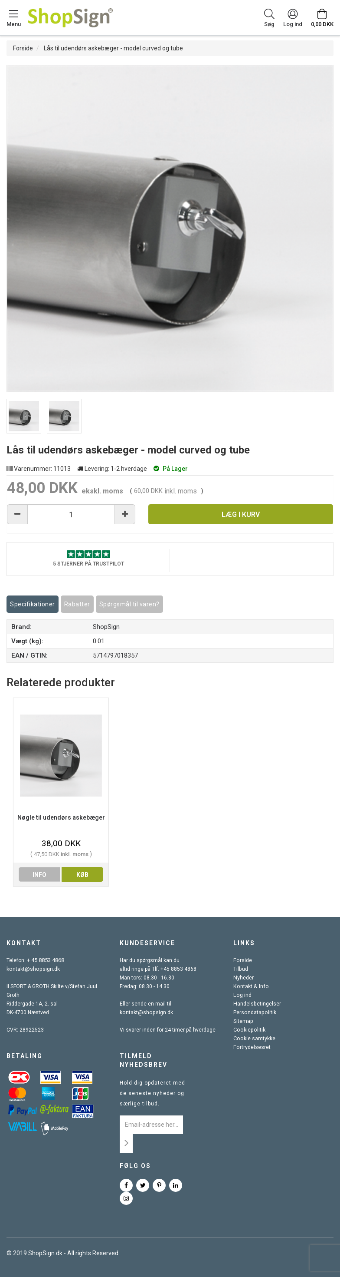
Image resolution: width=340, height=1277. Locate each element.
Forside (23, 48)
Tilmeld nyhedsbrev (143, 1060)
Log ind (242, 995)
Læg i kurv (241, 514)
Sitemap (243, 1021)
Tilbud (240, 969)
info (39, 874)
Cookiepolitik (248, 1030)
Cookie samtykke (254, 1038)
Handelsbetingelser (256, 1004)
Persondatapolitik (254, 1012)
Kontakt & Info (249, 986)
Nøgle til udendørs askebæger (61, 817)
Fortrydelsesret (251, 1047)
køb (82, 874)
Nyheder (243, 978)
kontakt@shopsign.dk (33, 969)
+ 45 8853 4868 (45, 960)
